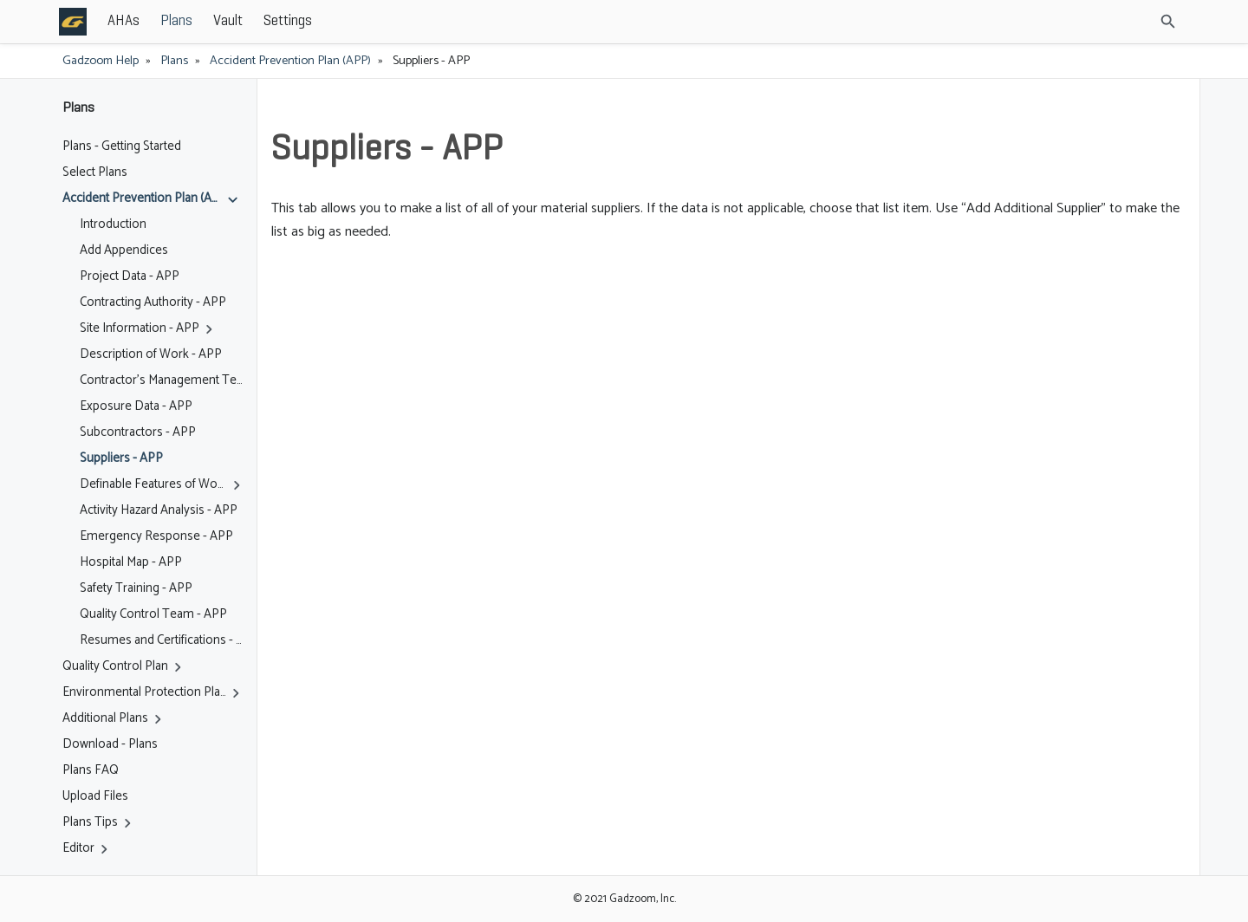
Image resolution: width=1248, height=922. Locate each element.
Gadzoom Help (100, 60)
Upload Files (95, 796)
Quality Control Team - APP (153, 614)
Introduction (113, 224)
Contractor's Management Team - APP (161, 380)
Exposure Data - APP (136, 406)
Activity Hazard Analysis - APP (158, 510)
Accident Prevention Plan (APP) (290, 60)
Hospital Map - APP (131, 562)
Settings (415, 21)
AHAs (251, 21)
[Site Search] (1091, 21)
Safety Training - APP (136, 588)
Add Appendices (124, 250)
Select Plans (94, 172)
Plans (304, 21)
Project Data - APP (129, 276)
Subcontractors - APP (138, 432)
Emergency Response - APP (156, 536)
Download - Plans (110, 744)
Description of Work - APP (151, 354)
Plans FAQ (90, 770)
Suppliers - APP (121, 458)
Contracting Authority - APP (153, 302)
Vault (355, 21)
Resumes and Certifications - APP (161, 640)
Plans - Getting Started (121, 146)
